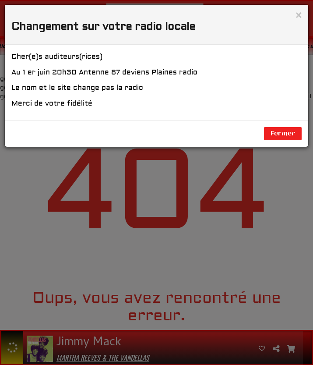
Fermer (283, 133)
